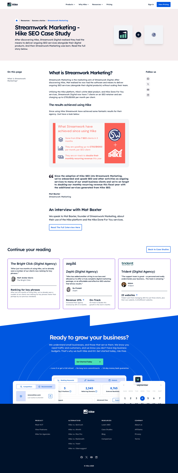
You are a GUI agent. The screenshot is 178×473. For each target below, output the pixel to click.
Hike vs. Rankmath (76, 439)
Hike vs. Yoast (74, 443)
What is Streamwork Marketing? (16, 79)
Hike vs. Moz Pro (75, 434)
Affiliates (139, 429)
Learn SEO (106, 425)
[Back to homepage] (12, 4)
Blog (103, 434)
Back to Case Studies (158, 249)
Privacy (138, 434)
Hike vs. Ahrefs (74, 429)
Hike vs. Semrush (75, 425)
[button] (71, 4)
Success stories (38, 20)
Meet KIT (39, 425)
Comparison (107, 439)
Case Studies (107, 429)
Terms (137, 439)
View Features (41, 429)
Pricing (109, 4)
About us (138, 425)
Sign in (151, 4)
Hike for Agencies (42, 434)
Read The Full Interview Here (65, 227)
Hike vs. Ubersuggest (77, 448)
